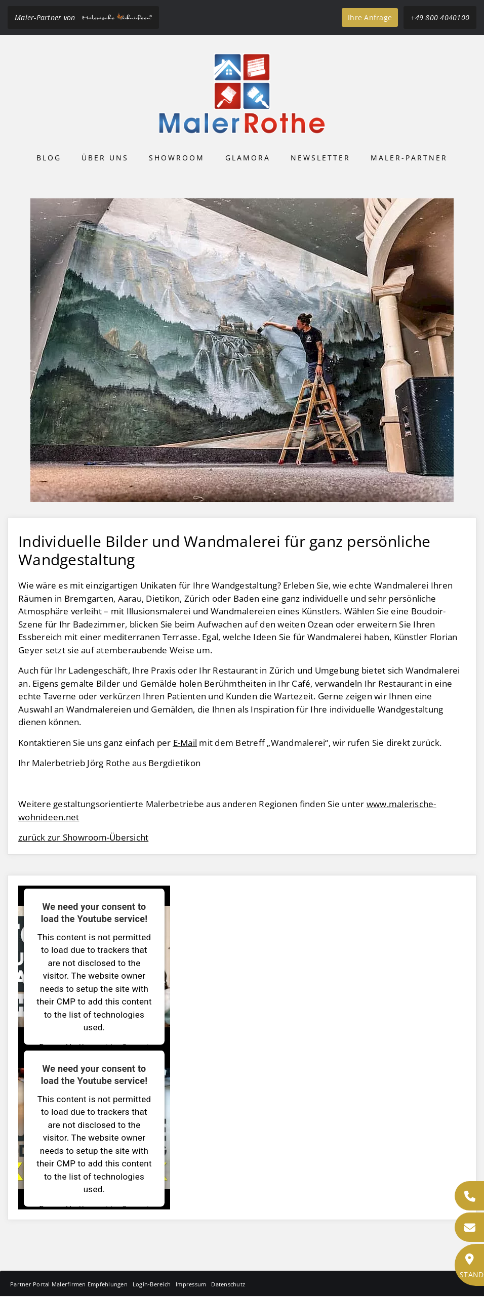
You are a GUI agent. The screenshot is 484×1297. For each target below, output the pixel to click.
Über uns (105, 157)
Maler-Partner (409, 157)
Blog (48, 157)
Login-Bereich (152, 1284)
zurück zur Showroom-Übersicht (83, 837)
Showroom (177, 157)
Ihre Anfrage (370, 17)
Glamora (247, 157)
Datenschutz (228, 1284)
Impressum (191, 1284)
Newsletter (320, 157)
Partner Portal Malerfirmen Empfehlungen (69, 1284)
